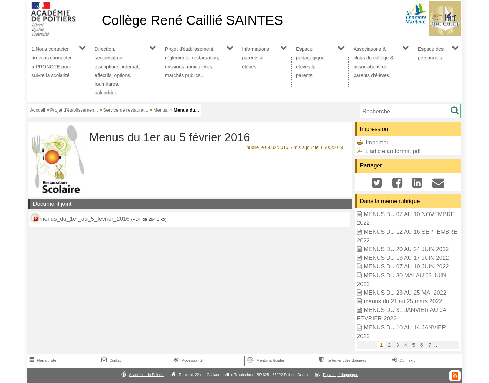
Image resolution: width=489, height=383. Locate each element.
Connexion (404, 360)
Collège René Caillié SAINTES (192, 20)
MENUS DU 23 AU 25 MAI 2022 (405, 292)
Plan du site (41, 360)
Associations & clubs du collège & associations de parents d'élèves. (374, 62)
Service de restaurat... (125, 110)
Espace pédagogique (340, 375)
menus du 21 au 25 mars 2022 (403, 301)
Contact (111, 360)
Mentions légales (265, 360)
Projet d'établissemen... (74, 110)
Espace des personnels (431, 53)
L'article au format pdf (393, 151)
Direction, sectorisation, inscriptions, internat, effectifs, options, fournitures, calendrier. (117, 70)
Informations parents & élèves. (255, 57)
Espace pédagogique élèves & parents (310, 62)
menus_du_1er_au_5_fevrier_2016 (84, 219)
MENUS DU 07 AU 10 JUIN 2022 (406, 266)
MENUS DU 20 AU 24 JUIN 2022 (406, 249)
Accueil (37, 110)
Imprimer (377, 142)
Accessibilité (188, 360)
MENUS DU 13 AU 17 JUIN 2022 (406, 258)
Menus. (161, 110)
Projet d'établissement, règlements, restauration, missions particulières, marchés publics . (192, 62)
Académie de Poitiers (146, 375)
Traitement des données (342, 360)
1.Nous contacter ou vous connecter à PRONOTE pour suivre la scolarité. (51, 62)
